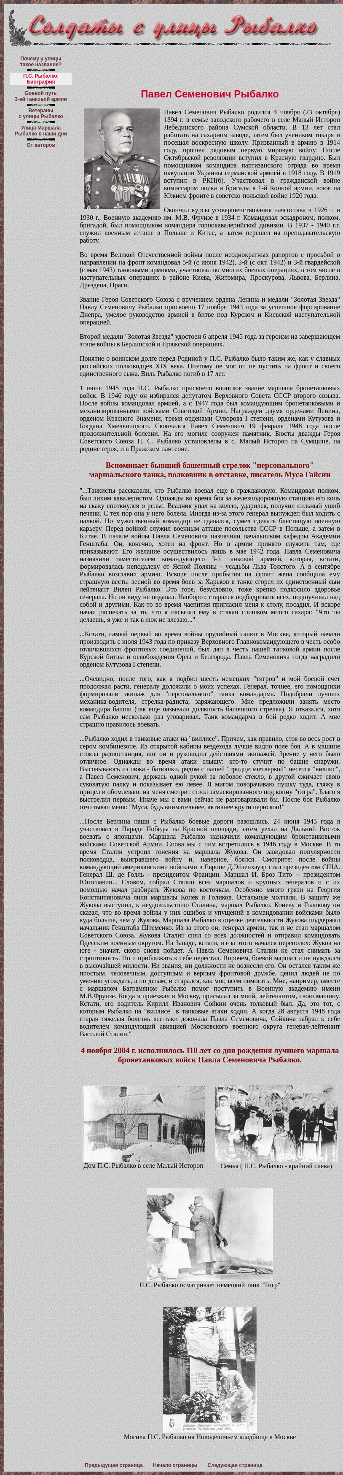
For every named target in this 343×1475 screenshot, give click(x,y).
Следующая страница (235, 1465)
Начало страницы (175, 1465)
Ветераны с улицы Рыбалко (41, 113)
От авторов (41, 145)
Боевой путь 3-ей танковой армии (41, 96)
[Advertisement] (210, 67)
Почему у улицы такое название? (41, 62)
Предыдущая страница (114, 1465)
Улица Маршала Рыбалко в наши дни (41, 131)
